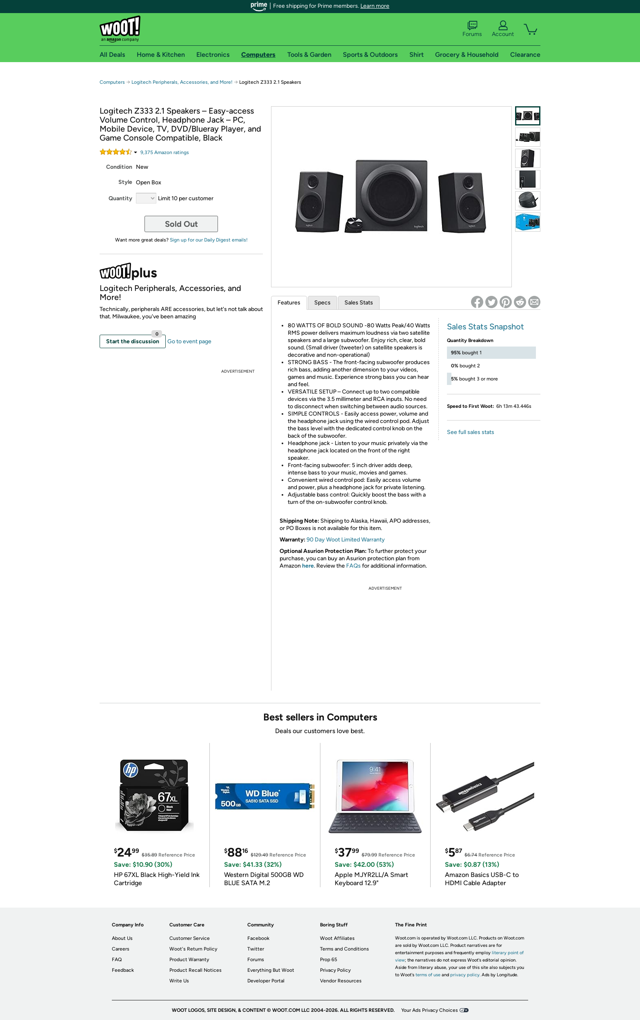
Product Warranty (189, 959)
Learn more (374, 5)
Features (289, 302)
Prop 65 (328, 959)
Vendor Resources (341, 981)
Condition (119, 166)
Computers (112, 82)
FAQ (117, 959)
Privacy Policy (335, 970)
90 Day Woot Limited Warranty (346, 539)
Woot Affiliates (337, 938)
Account (503, 29)
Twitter (255, 949)
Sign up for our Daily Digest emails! (209, 240)
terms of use (428, 975)
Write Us (179, 981)
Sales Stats (358, 302)
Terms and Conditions (344, 949)
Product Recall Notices (195, 970)
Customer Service (189, 938)
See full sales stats (470, 432)
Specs (322, 302)
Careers (120, 949)
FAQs (353, 565)
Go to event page (189, 341)
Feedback (123, 970)
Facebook (258, 938)
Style (125, 182)
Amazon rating (164, 152)
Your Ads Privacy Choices (429, 1010)
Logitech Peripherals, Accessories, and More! (182, 82)
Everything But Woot (270, 970)
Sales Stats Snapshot (485, 326)
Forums (472, 29)
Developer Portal (265, 981)
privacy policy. (465, 975)
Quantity (120, 198)
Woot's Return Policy (193, 949)
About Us (122, 938)
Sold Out (181, 224)
